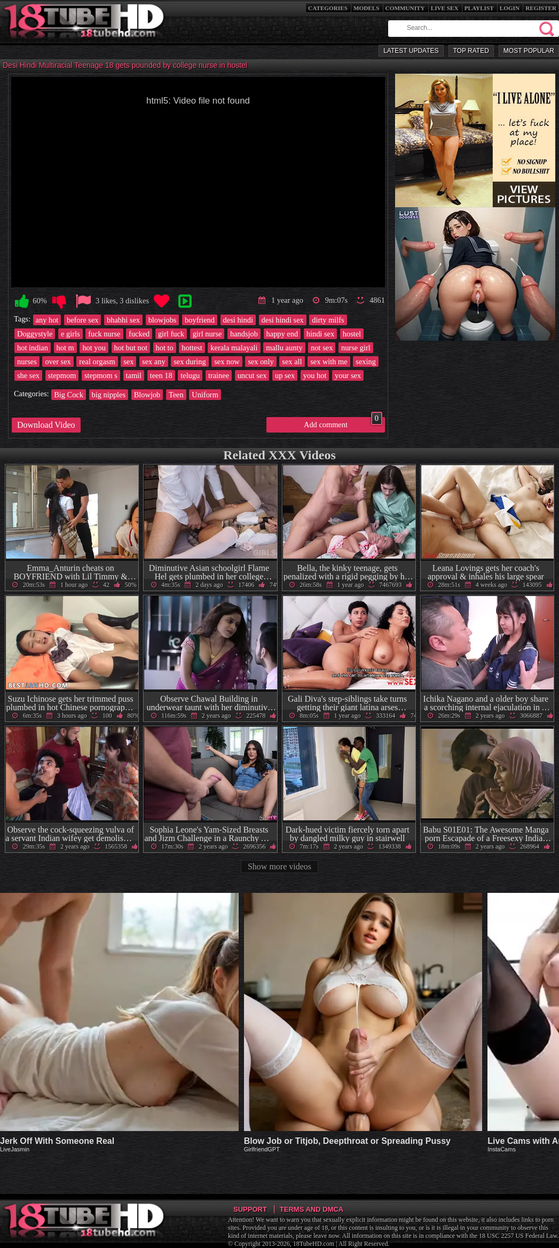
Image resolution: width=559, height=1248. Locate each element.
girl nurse (207, 333)
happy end (282, 333)
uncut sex (252, 375)
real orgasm (97, 361)
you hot (315, 375)
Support (250, 1209)
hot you (94, 347)
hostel (352, 333)
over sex (57, 361)
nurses (27, 361)
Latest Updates (410, 50)
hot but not (130, 347)
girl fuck (171, 333)
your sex (348, 375)
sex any (154, 361)
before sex (83, 320)
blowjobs (162, 320)
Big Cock (68, 394)
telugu (190, 375)
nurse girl (356, 347)
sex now (227, 361)
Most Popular (528, 50)
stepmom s (100, 375)
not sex (322, 347)
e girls (70, 333)
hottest (192, 347)
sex (128, 361)
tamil (134, 375)
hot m (65, 347)
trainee (218, 375)
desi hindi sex (283, 320)
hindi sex (320, 333)
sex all (292, 361)
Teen (176, 394)
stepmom (62, 375)
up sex (285, 375)
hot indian (32, 347)
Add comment (343, 423)
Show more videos (279, 866)
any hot (47, 320)
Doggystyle (34, 333)
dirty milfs (328, 320)
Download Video (46, 424)
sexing (366, 361)
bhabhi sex (123, 320)
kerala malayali (233, 347)
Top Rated (471, 50)
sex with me (329, 361)
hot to (165, 347)
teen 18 (161, 375)
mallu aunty (284, 347)
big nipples (109, 394)
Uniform (205, 394)
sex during (190, 361)
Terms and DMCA (311, 1209)
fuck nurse (104, 333)
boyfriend (200, 320)
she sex (28, 375)
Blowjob (147, 394)
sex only (260, 361)
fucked (139, 333)
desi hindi (238, 320)
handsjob (244, 333)
